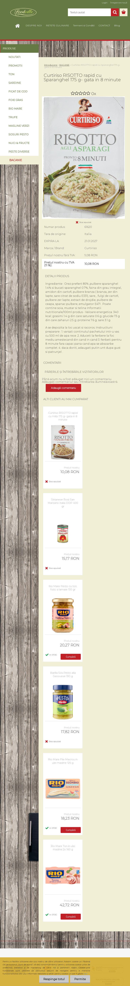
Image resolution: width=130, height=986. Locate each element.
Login (104, 2)
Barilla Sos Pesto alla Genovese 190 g (63, 674)
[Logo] (23, 12)
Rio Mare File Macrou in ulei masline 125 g (63, 761)
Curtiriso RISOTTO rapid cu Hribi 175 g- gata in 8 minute (63, 416)
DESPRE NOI (34, 25)
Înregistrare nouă (118, 2)
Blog (117, 25)
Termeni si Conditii (83, 25)
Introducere (50, 65)
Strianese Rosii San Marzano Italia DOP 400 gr (63, 503)
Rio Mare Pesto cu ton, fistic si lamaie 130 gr (63, 588)
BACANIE (64, 65)
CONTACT (104, 25)
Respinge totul (53, 979)
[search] (115, 12)
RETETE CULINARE (57, 25)
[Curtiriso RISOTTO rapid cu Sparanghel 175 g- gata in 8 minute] (83, 97)
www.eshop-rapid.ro (32, 943)
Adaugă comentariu (63, 388)
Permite (80, 979)
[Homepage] (19, 25)
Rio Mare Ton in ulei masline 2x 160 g (63, 847)
